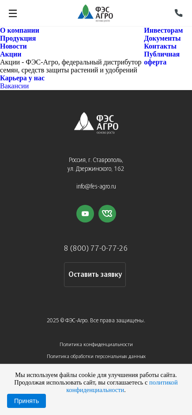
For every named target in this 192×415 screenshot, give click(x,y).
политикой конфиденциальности (121, 386)
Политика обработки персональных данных (96, 356)
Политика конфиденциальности (96, 344)
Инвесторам (163, 30)
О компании (19, 30)
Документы (162, 38)
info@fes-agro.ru (96, 187)
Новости (13, 46)
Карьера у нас (22, 78)
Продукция (18, 38)
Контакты (160, 46)
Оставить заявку (95, 275)
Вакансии (14, 86)
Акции (10, 54)
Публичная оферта (162, 58)
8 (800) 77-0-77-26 (96, 248)
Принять (26, 400)
